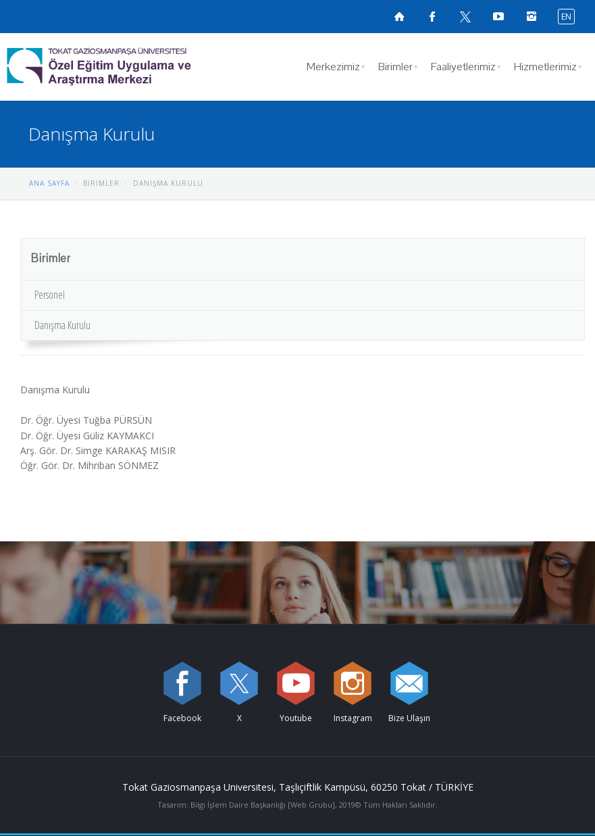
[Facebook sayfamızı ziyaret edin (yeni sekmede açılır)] (432, 16)
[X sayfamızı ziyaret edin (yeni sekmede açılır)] (465, 16)
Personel (49, 294)
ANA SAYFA (49, 183)
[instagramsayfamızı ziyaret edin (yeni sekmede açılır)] (531, 16)
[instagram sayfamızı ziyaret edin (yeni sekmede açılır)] (352, 683)
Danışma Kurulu (62, 325)
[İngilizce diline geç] (563, 15)
